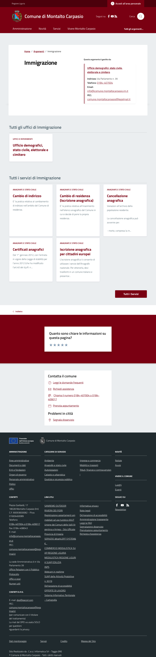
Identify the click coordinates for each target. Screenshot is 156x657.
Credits (63, 641)
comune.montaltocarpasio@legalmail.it (108, 99)
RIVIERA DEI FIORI (53, 510)
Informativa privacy (89, 506)
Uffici (11, 488)
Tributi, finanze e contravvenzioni (95, 472)
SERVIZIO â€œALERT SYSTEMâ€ (60, 541)
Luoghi (118, 485)
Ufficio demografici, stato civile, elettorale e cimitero (104, 70)
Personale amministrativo (21, 479)
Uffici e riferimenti (23, 138)
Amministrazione (22, 29)
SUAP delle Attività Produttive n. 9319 (59, 579)
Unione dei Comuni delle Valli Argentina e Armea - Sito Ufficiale (59, 527)
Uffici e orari (15, 579)
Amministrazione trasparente (94, 519)
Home (27, 51)
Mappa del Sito (88, 641)
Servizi (56, 29)
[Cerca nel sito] (139, 16)
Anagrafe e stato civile (24, 189)
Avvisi (118, 465)
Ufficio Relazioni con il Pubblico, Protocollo (24, 572)
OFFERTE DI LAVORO (55, 590)
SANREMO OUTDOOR (55, 506)
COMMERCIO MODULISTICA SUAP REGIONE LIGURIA (60, 550)
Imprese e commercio (90, 460)
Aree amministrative (19, 460)
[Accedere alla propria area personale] (125, 3)
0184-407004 (105, 83)
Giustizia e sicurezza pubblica (58, 479)
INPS (46, 567)
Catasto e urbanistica (54, 474)
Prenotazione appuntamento (94, 530)
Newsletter (120, 509)
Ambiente (49, 460)
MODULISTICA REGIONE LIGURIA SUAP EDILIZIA (60, 560)
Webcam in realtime (54, 571)
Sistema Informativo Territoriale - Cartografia (59, 597)
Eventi (118, 489)
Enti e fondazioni (17, 470)
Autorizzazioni (51, 470)
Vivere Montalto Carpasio (82, 29)
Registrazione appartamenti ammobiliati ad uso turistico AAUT (59, 517)
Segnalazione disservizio (91, 526)
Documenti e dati (17, 465)
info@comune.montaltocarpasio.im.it (107, 91)
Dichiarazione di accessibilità (58, 586)
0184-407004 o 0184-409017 (24, 524)
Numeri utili (14, 583)
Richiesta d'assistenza (90, 534)
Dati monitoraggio (17, 641)
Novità (42, 29)
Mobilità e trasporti (89, 465)
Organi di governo (17, 474)
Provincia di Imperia (53, 534)
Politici (12, 484)
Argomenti (39, 51)
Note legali (85, 510)
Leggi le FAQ (86, 523)
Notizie (118, 460)
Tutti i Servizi (131, 294)
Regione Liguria (18, 3)
